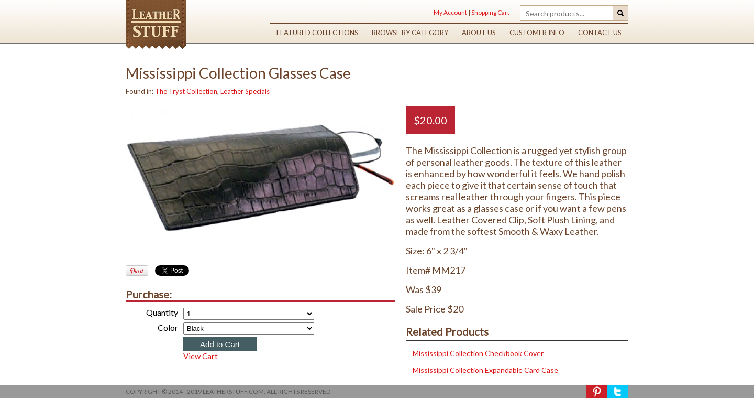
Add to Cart (220, 344)
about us (479, 32)
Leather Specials (245, 91)
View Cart (200, 356)
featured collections (317, 32)
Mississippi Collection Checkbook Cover (477, 353)
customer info (536, 32)
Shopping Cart (490, 12)
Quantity (162, 312)
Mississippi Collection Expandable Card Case (484, 369)
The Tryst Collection (186, 91)
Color (168, 327)
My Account (450, 12)
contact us (600, 32)
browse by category (410, 32)
